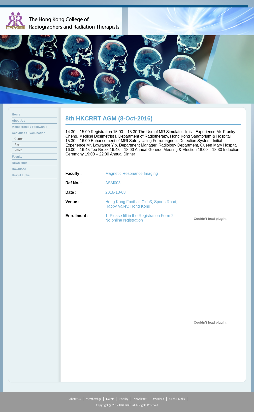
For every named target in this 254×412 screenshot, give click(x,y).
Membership (93, 399)
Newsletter (139, 399)
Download (158, 399)
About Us (75, 399)
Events (110, 399)
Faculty (123, 399)
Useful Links (177, 399)
